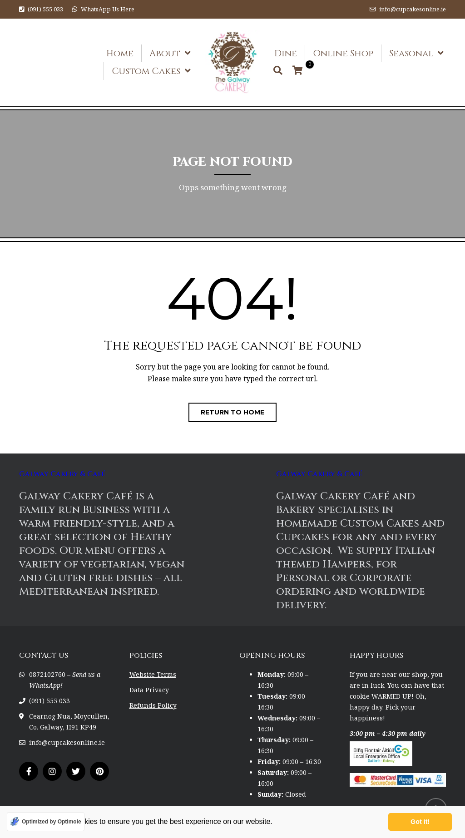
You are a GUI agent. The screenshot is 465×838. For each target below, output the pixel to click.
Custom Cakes (146, 71)
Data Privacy (149, 689)
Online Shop (343, 53)
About (164, 53)
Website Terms (152, 674)
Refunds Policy (153, 705)
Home (120, 53)
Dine (285, 53)
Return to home (232, 412)
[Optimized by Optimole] (45, 821)
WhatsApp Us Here (107, 9)
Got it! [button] (420, 821)
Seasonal (411, 53)
